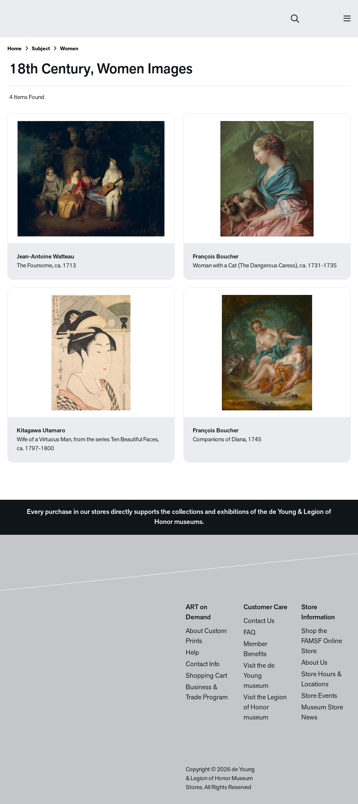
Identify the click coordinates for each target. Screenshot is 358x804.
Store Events (319, 696)
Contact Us (259, 621)
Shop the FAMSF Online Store (321, 641)
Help (192, 653)
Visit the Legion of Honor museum (265, 707)
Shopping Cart (206, 676)
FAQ (249, 632)
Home (14, 49)
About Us (314, 663)
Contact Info (203, 664)
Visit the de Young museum (259, 676)
